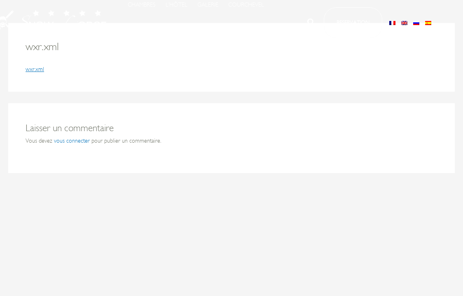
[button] (311, 24)
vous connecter (72, 140)
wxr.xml (35, 69)
